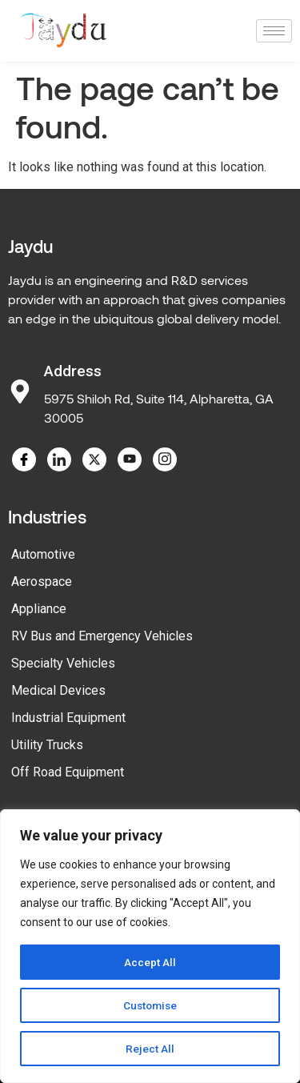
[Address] (20, 391)
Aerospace (41, 581)
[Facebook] (24, 459)
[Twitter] (94, 459)
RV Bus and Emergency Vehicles (102, 636)
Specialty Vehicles (63, 663)
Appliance (38, 608)
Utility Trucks (47, 744)
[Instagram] (165, 459)
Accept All (150, 962)
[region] (150, 946)
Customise (150, 1005)
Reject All (150, 1048)
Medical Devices (58, 690)
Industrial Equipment (68, 717)
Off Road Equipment (67, 772)
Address (73, 371)
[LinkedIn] (59, 459)
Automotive (43, 554)
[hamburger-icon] (274, 30)
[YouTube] (130, 459)
